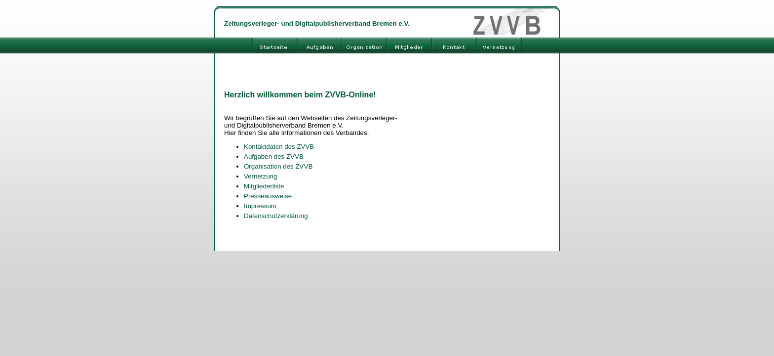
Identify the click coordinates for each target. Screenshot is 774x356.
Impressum (260, 206)
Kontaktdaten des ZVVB (279, 146)
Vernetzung (260, 176)
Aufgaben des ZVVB (274, 156)
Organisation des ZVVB (278, 166)
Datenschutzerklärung (276, 216)
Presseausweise (268, 196)
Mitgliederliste (264, 186)
